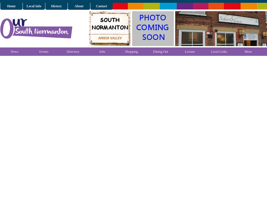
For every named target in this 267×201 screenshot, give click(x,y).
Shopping (131, 52)
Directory (73, 52)
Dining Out (160, 52)
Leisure (190, 52)
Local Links (219, 52)
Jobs (102, 52)
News (14, 52)
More (248, 52)
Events (43, 52)
